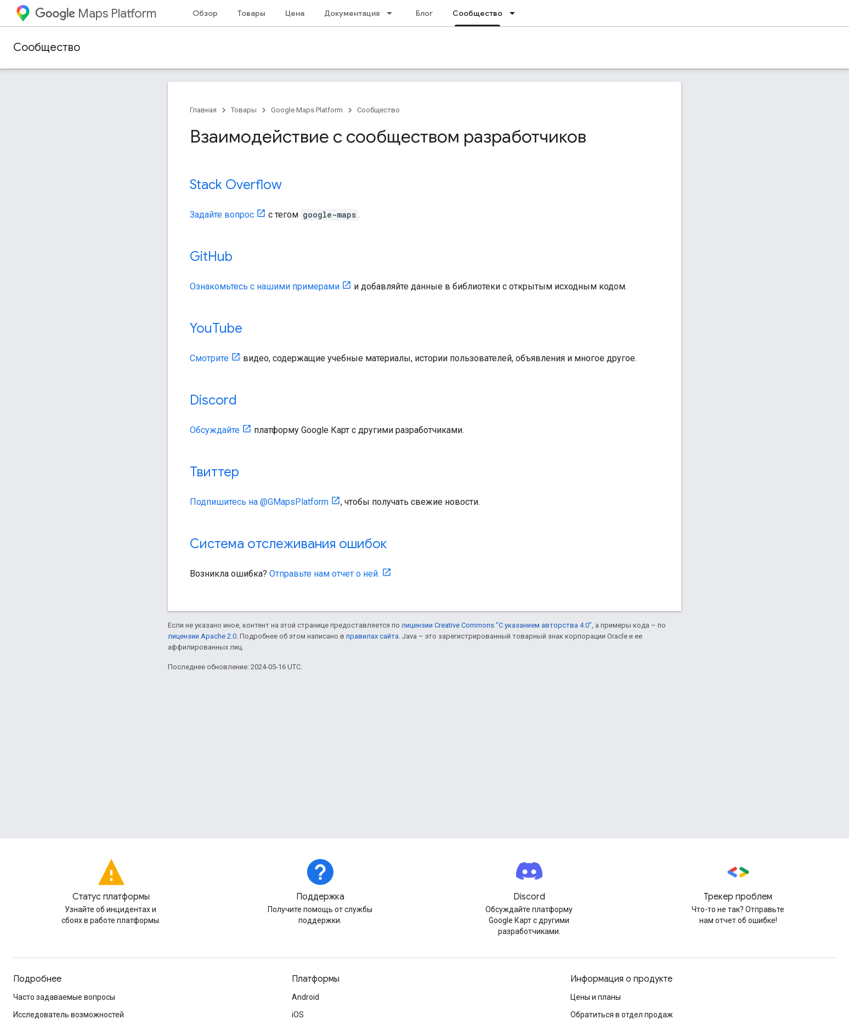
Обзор (205, 13)
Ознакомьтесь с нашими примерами (264, 286)
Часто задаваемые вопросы (64, 997)
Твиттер (214, 472)
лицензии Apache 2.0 (202, 636)
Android (305, 997)
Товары (251, 13)
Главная (203, 110)
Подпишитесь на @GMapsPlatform (259, 502)
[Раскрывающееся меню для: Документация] (393, 13)
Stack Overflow (236, 185)
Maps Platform (95, 13)
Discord (213, 400)
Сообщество (46, 47)
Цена (294, 13)
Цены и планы (595, 997)
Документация (352, 13)
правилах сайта (372, 636)
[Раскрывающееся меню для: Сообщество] (515, 13)
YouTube (216, 328)
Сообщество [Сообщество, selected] (477, 13)
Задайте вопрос (222, 214)
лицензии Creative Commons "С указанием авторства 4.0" (496, 625)
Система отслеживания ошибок (288, 544)
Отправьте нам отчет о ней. (324, 573)
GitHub (211, 256)
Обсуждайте (215, 430)
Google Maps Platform (307, 110)
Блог (424, 13)
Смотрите (209, 358)
